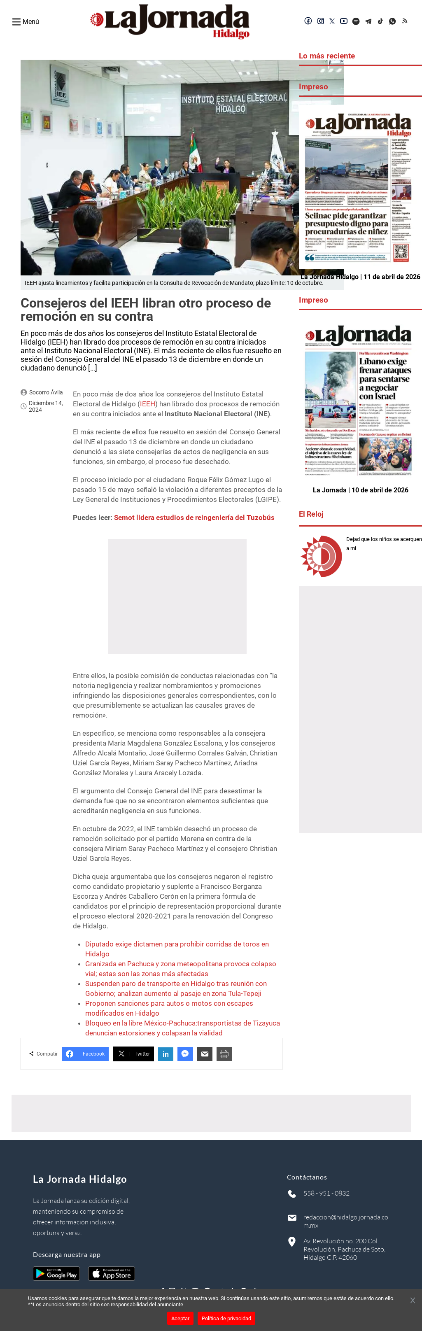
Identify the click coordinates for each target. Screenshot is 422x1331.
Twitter (133, 1054)
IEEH (147, 404)
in (166, 1054)
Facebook (85, 1054)
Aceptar (180, 1318)
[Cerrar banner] (413, 1301)
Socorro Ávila (46, 392)
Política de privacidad (226, 1318)
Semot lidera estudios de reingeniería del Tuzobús (194, 517)
